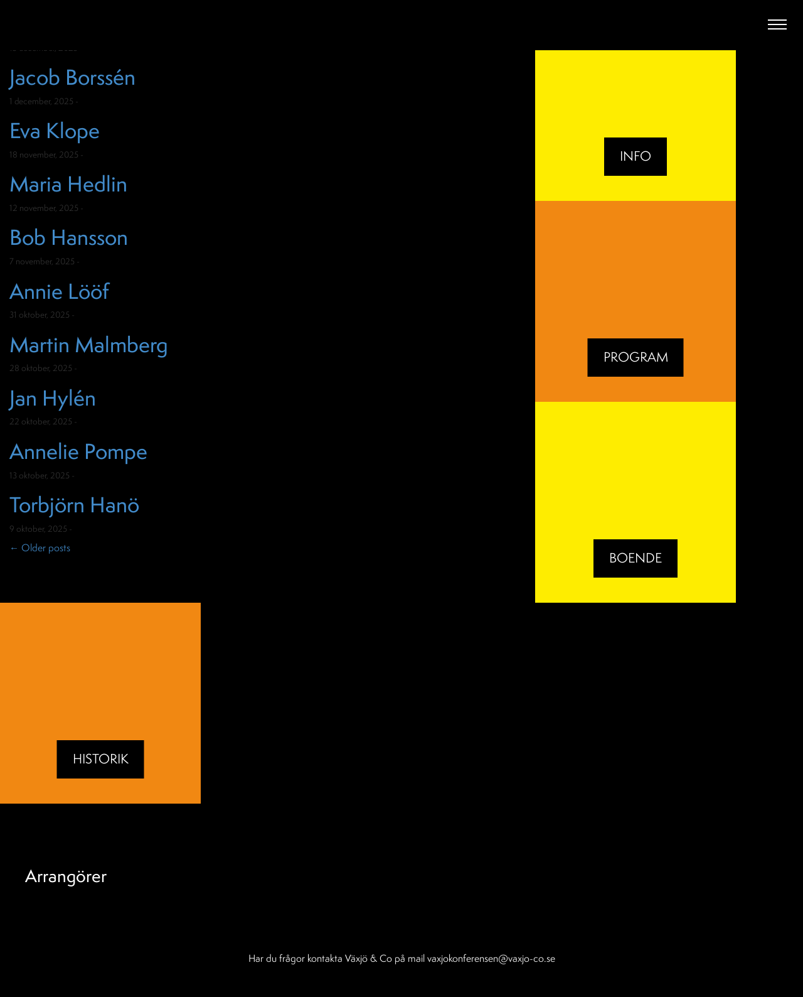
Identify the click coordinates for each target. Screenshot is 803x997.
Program (636, 357)
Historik (101, 759)
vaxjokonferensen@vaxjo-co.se (491, 958)
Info (635, 156)
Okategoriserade (113, 101)
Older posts (39, 547)
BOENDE (635, 558)
